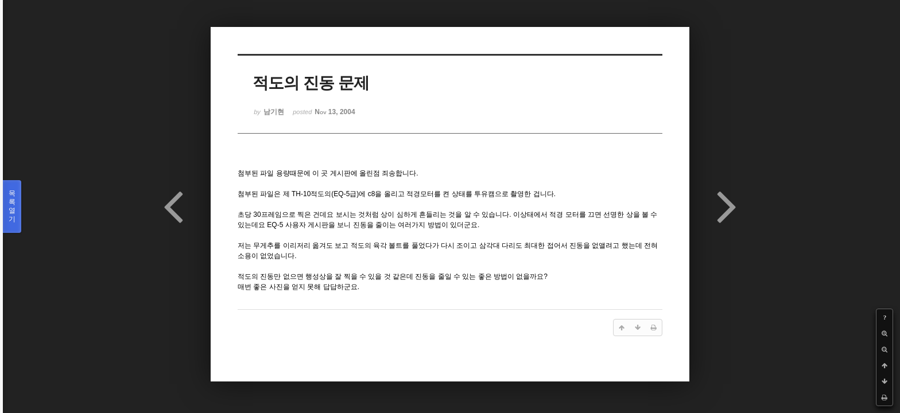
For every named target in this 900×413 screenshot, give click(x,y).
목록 (12, 206)
